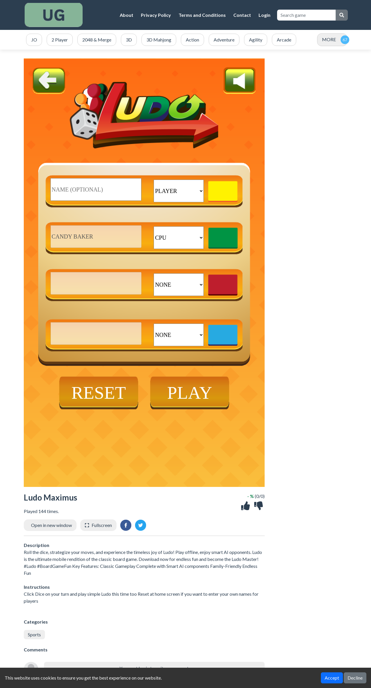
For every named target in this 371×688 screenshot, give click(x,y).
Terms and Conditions (202, 15)
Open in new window (51, 525)
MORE (329, 39)
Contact (242, 15)
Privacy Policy (156, 15)
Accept (332, 677)
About (126, 15)
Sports (34, 634)
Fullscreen (102, 525)
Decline (355, 677)
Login (264, 15)
